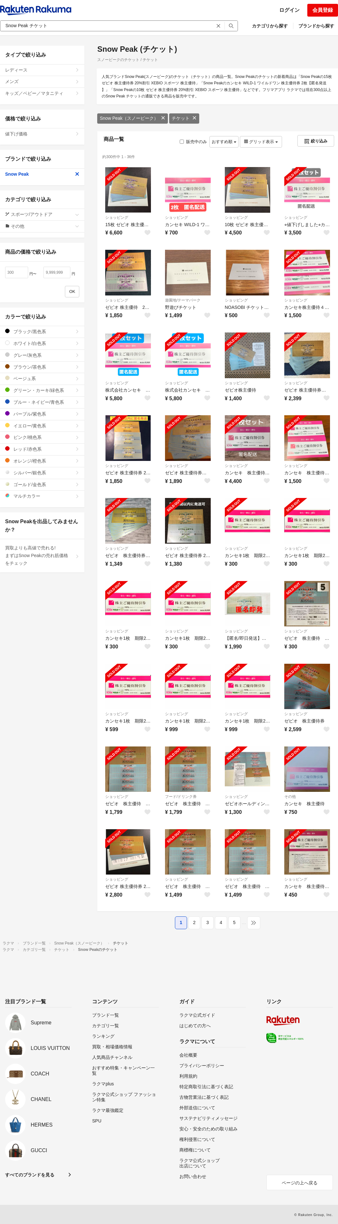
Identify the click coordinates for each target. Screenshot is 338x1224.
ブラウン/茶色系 (42, 367)
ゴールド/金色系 (42, 484)
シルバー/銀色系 (42, 472)
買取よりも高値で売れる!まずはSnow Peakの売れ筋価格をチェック (42, 555)
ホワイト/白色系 (42, 343)
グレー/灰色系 (42, 355)
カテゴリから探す (270, 25)
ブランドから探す (316, 25)
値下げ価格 (42, 133)
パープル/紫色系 (42, 414)
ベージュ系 (42, 378)
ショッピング (116, 217)
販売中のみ (193, 141)
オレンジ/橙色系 (42, 460)
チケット (184, 118)
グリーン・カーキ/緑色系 (42, 390)
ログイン (289, 10)
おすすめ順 (224, 141)
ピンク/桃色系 (42, 437)
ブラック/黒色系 (42, 331)
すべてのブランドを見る (29, 1174)
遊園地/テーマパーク (182, 300)
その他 (290, 796)
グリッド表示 (261, 141)
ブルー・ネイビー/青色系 (42, 402)
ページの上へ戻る (300, 1182)
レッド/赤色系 (42, 449)
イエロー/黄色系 (42, 425)
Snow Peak (42, 174)
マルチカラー (42, 496)
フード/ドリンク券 (181, 796)
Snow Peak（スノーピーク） (132, 118)
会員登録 (322, 10)
